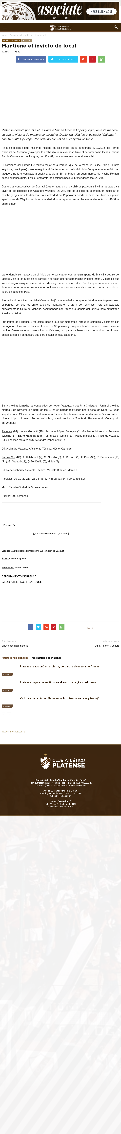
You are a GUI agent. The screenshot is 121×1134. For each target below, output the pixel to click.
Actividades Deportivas (21, 35)
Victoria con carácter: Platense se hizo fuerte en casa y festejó (59, 698)
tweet (90, 628)
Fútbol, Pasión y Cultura (106, 645)
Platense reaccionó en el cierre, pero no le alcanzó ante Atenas (60, 666)
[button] (116, 27)
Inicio (4, 35)
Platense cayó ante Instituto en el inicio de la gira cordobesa (58, 682)
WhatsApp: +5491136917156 (71, 785)
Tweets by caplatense (13, 731)
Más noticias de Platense (46, 657)
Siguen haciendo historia (15, 645)
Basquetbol (40, 35)
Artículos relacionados (15, 657)
